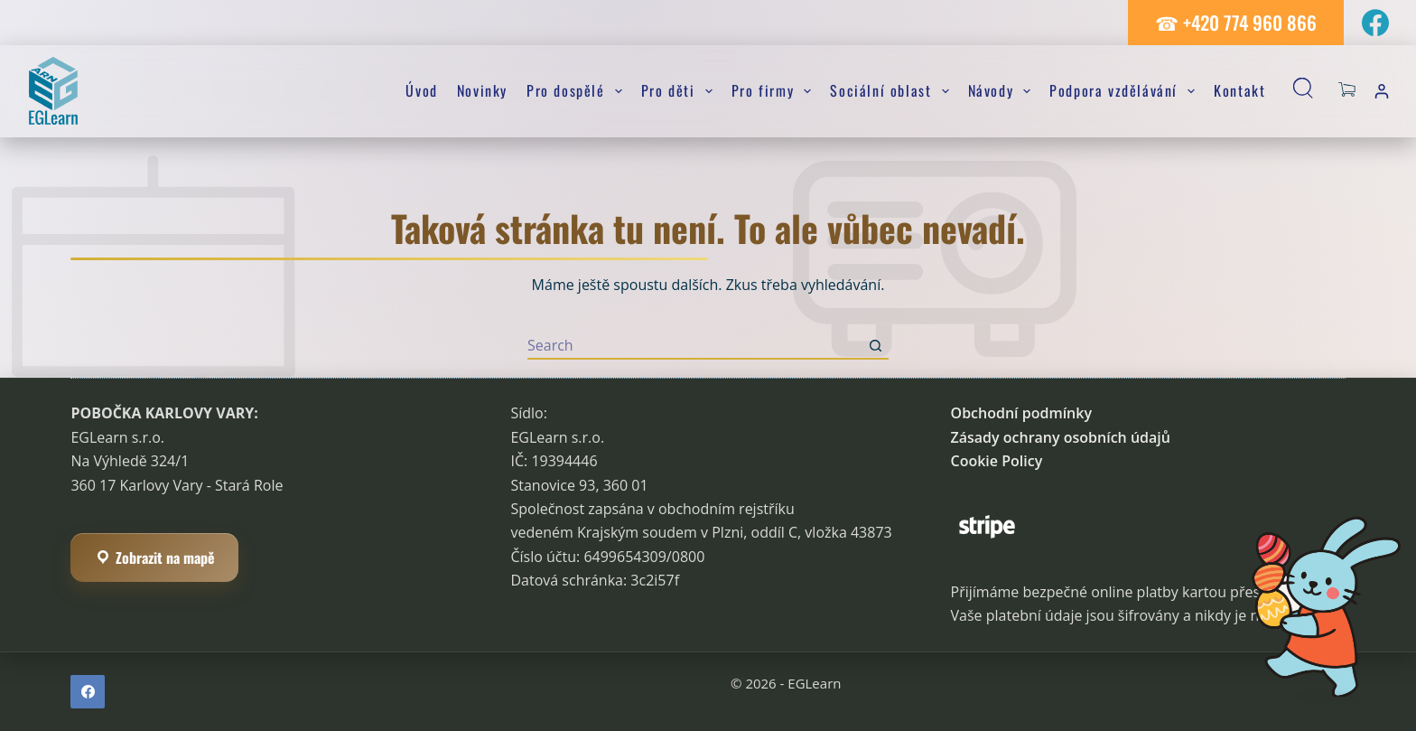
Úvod (421, 90)
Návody (1003, 90)
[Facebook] (1375, 22)
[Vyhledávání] (1306, 91)
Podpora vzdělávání (1125, 90)
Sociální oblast (892, 90)
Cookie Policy (997, 461)
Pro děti (680, 90)
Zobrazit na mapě (154, 557)
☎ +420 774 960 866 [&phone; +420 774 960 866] (1236, 22)
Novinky (482, 90)
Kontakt (1239, 90)
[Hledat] (694, 346)
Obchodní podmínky (1021, 413)
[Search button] (875, 346)
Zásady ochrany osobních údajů (1060, 437)
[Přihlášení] (1381, 91)
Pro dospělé (577, 90)
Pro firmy (775, 90)
